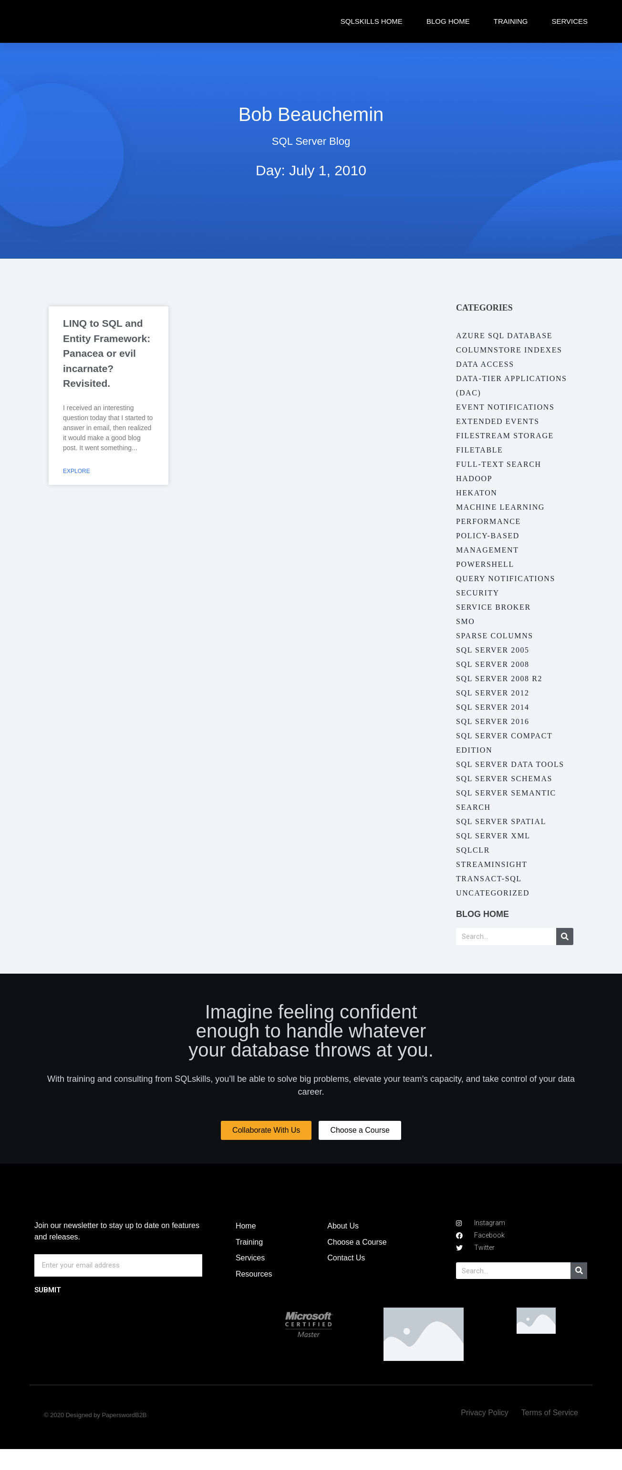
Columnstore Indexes (509, 350)
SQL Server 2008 (492, 664)
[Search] (564, 936)
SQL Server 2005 (492, 650)
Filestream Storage (505, 436)
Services (569, 21)
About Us (343, 1247)
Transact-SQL (489, 879)
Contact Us (346, 1279)
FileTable (479, 450)
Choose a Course (357, 1263)
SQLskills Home (372, 21)
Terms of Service (549, 1434)
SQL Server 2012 (492, 693)
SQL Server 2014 (492, 707)
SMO (465, 621)
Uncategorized (492, 893)
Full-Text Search (498, 464)
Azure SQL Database (504, 336)
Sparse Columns (494, 636)
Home (246, 1247)
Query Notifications (505, 578)
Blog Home (448, 21)
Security (477, 593)
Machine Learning (500, 507)
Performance (488, 521)
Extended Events (497, 421)
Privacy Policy (484, 1434)
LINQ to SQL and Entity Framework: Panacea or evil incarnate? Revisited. (106, 353)
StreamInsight (492, 864)
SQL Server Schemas (504, 779)
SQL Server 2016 (492, 721)
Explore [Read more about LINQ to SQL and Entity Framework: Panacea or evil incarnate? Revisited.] (76, 471)
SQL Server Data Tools (510, 764)
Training (511, 21)
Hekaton (476, 493)
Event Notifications (505, 407)
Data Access (485, 364)
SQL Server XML (493, 836)
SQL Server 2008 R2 (499, 679)
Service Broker (493, 607)
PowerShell (485, 564)
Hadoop (474, 478)
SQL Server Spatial (501, 821)
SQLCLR (473, 850)
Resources (254, 1295)
